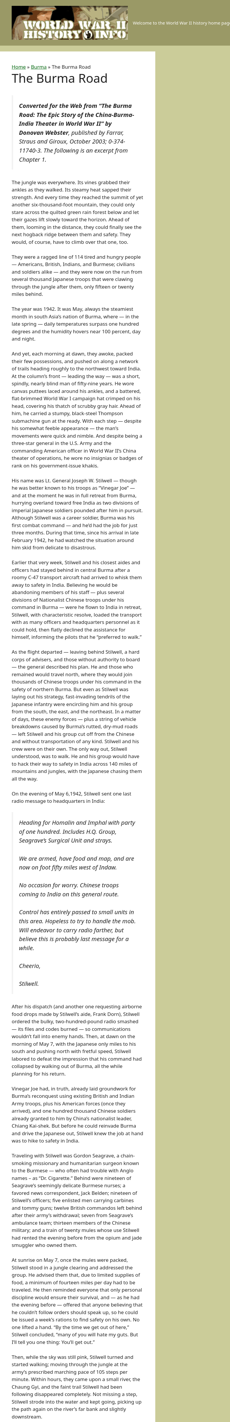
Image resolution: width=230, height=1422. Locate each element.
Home (19, 66)
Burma (39, 66)
